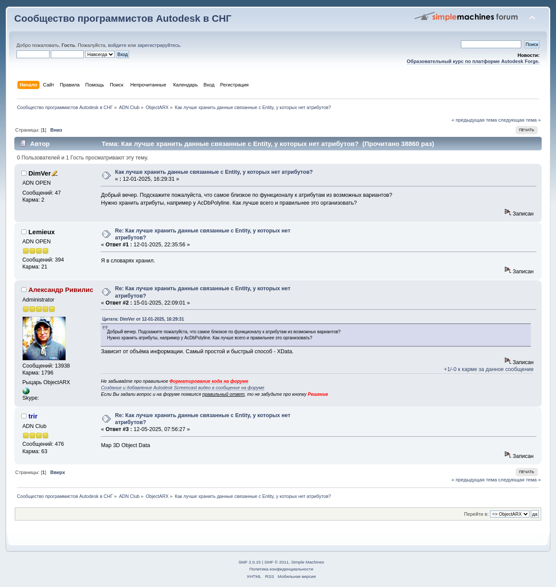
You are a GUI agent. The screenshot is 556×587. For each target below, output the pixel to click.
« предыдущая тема (474, 120)
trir (32, 416)
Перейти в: (476, 514)
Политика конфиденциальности (281, 569)
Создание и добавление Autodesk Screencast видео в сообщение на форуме (182, 387)
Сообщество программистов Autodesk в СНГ (123, 18)
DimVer (39, 173)
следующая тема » (519, 120)
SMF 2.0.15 (249, 562)
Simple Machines (307, 562)
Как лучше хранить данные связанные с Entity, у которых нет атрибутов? (214, 172)
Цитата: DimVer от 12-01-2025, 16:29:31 (143, 319)
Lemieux (41, 231)
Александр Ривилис (60, 289)
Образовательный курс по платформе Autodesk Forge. (473, 61)
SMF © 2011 (277, 562)
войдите (117, 45)
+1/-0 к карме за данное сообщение (488, 369)
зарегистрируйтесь (158, 45)
